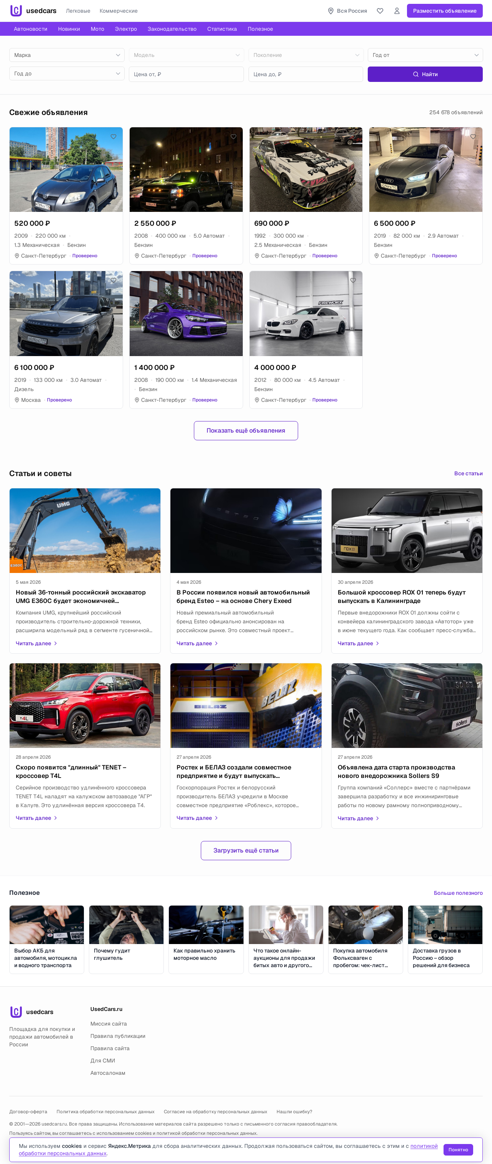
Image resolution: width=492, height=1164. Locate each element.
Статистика (222, 28)
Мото (97, 28)
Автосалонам (107, 1072)
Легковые (78, 10)
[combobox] (67, 55)
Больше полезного (458, 892)
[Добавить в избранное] (113, 136)
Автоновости (30, 28)
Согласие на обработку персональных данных (215, 1112)
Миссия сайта (108, 1023)
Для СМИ (102, 1060)
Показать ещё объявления (246, 430)
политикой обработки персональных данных (207, 1133)
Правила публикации (117, 1035)
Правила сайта (110, 1048)
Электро (126, 28)
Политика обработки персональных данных (106, 1112)
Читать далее (37, 643)
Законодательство (172, 28)
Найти (425, 74)
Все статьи (468, 473)
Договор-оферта (28, 1112)
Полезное (260, 28)
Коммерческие (119, 10)
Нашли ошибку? (294, 1112)
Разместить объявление (445, 10)
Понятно (458, 1150)
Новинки (69, 28)
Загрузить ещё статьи (246, 850)
